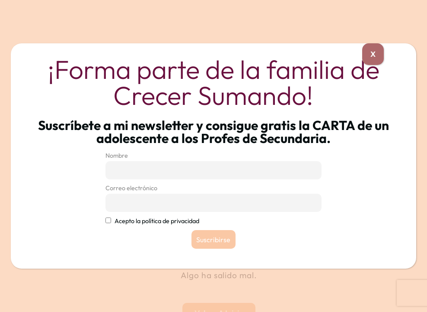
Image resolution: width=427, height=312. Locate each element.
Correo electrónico (131, 188)
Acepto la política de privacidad (157, 221)
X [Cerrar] (373, 53)
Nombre (116, 155)
